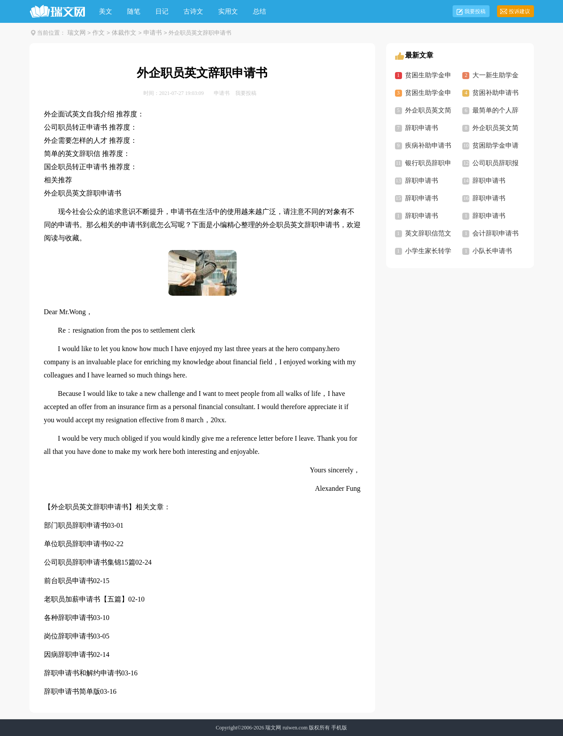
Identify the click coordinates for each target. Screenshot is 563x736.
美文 (105, 11)
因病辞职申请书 (68, 654)
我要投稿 (475, 11)
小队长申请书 (492, 250)
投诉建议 (519, 11)
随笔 (133, 11)
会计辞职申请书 (495, 233)
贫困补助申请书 (495, 92)
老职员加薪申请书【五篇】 (86, 599)
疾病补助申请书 (428, 145)
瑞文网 (76, 32)
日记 (161, 11)
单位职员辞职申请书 (75, 543)
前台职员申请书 (68, 580)
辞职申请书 (421, 127)
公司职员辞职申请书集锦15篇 (89, 562)
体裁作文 (124, 32)
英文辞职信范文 (428, 233)
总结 (259, 11)
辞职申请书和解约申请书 (82, 673)
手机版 (339, 728)
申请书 (152, 32)
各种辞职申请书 (68, 617)
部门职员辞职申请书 (75, 525)
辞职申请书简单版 (72, 691)
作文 (98, 32)
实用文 (228, 11)
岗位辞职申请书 (68, 636)
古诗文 (193, 11)
